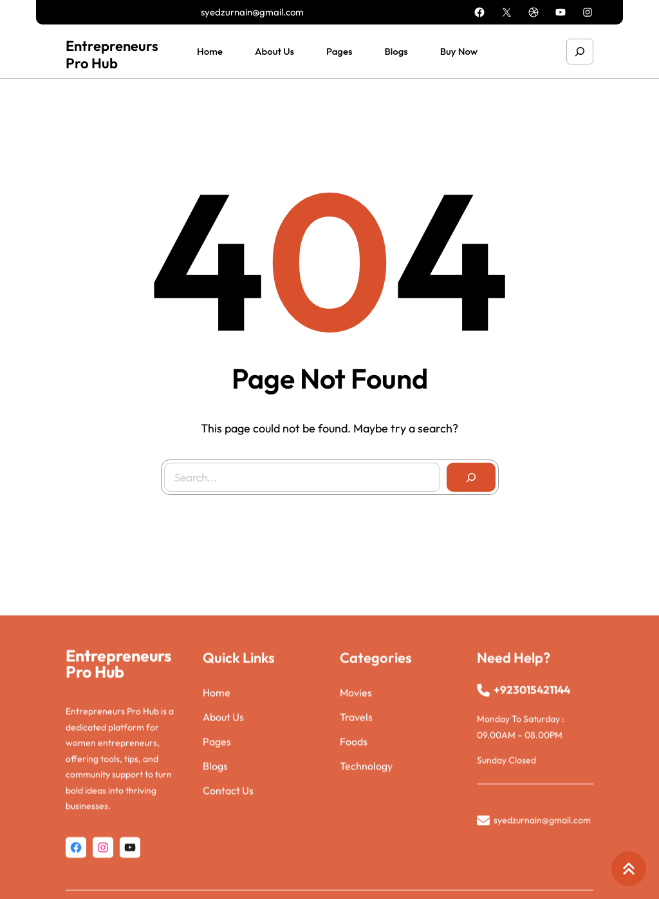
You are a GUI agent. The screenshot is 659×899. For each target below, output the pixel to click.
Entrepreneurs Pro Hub (112, 54)
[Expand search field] (579, 51)
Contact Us (228, 841)
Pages (217, 792)
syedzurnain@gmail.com (252, 12)
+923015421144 (532, 740)
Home (216, 743)
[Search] (470, 477)
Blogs (215, 816)
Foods (353, 792)
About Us (223, 767)
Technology (366, 816)
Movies (356, 743)
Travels (356, 767)
